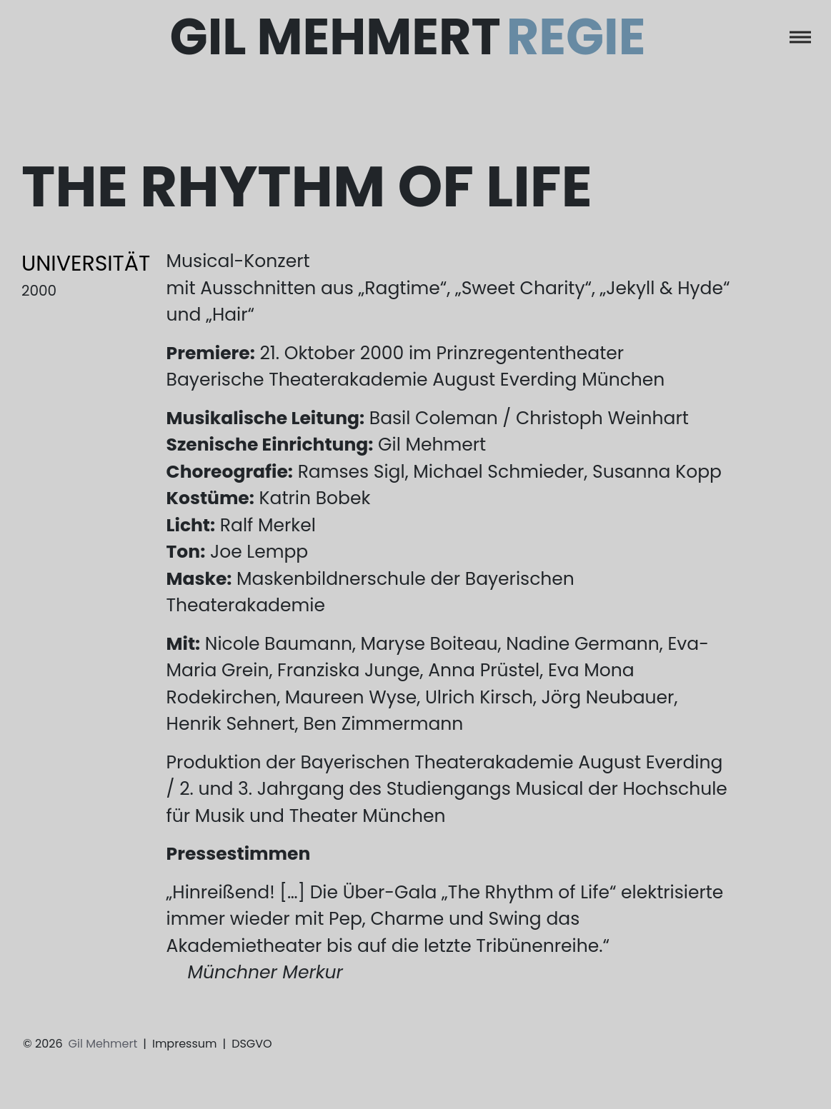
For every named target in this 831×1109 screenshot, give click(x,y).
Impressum (184, 1043)
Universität (85, 263)
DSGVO (252, 1043)
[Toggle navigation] (800, 37)
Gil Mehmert (408, 37)
